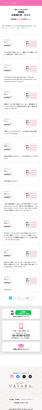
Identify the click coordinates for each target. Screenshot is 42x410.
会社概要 (5, 381)
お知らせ (5, 333)
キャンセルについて (8, 364)
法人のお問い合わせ (8, 351)
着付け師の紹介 (7, 359)
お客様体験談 (6, 328)
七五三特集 (5, 306)
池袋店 (17, 28)
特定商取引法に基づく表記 (10, 377)
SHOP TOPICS (6, 346)
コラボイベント (7, 324)
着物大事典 (5, 311)
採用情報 (5, 373)
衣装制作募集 (6, 368)
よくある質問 (6, 342)
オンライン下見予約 (8, 355)
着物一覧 (5, 320)
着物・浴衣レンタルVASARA (8, 28)
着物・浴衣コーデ (7, 315)
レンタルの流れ (7, 337)
